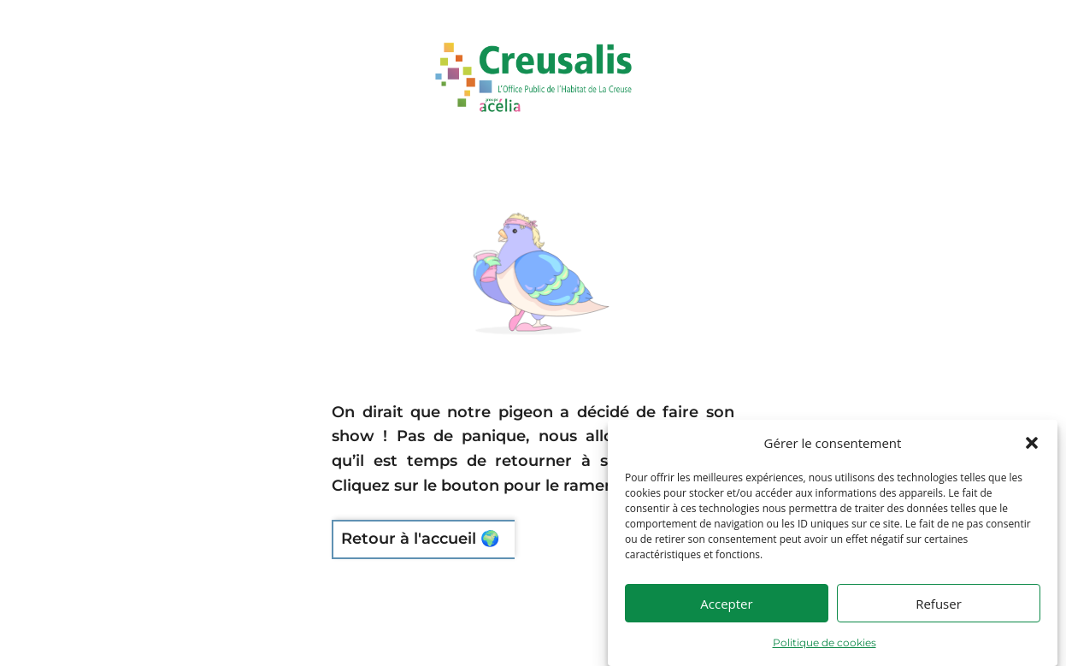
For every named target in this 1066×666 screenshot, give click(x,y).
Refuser (939, 613)
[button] (1031, 453)
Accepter (726, 613)
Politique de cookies (824, 652)
